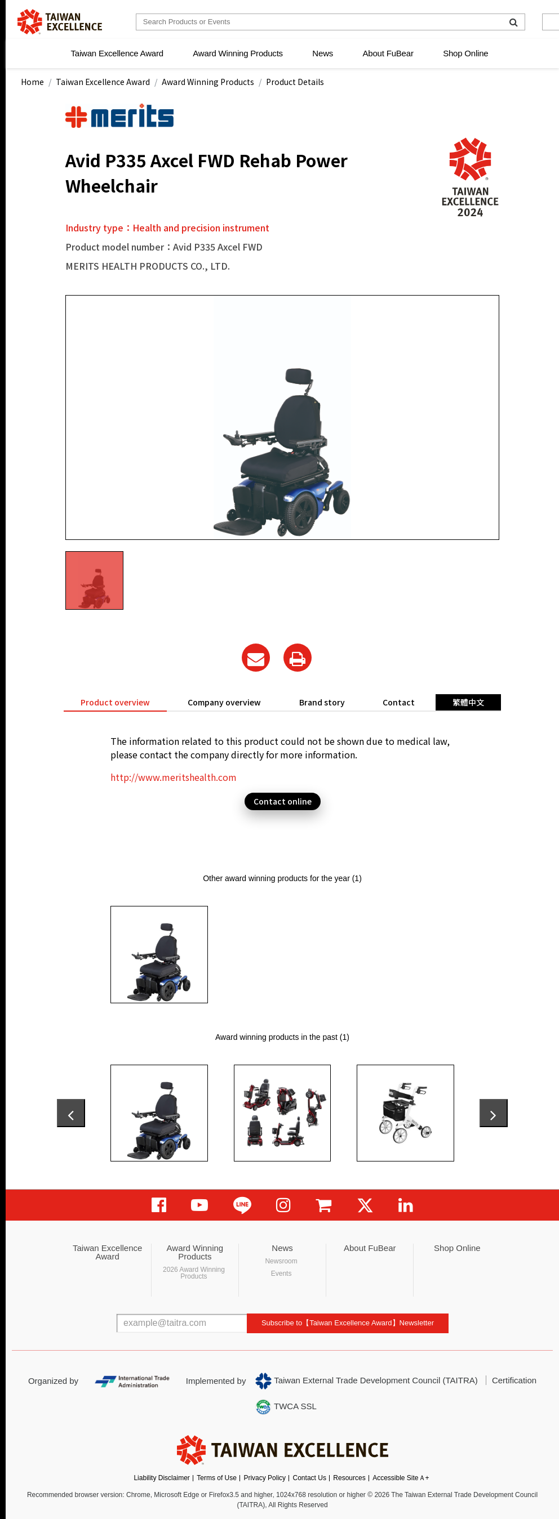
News (322, 53)
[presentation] (71, 1113)
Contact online (283, 801)
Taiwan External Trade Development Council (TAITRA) (366, 1381)
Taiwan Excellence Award (116, 53)
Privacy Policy (264, 1478)
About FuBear (388, 53)
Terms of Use (217, 1478)
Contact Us (309, 1478)
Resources (349, 1478)
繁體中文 (468, 702)
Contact (399, 702)
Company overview (224, 702)
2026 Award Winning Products (194, 1273)
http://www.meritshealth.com (173, 777)
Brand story (322, 702)
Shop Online (465, 53)
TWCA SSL (286, 1407)
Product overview (115, 702)
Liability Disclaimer (161, 1478)
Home (32, 81)
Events (281, 1273)
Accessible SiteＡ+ (400, 1478)
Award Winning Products (238, 53)
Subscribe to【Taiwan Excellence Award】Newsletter (347, 1323)
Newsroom (281, 1261)
